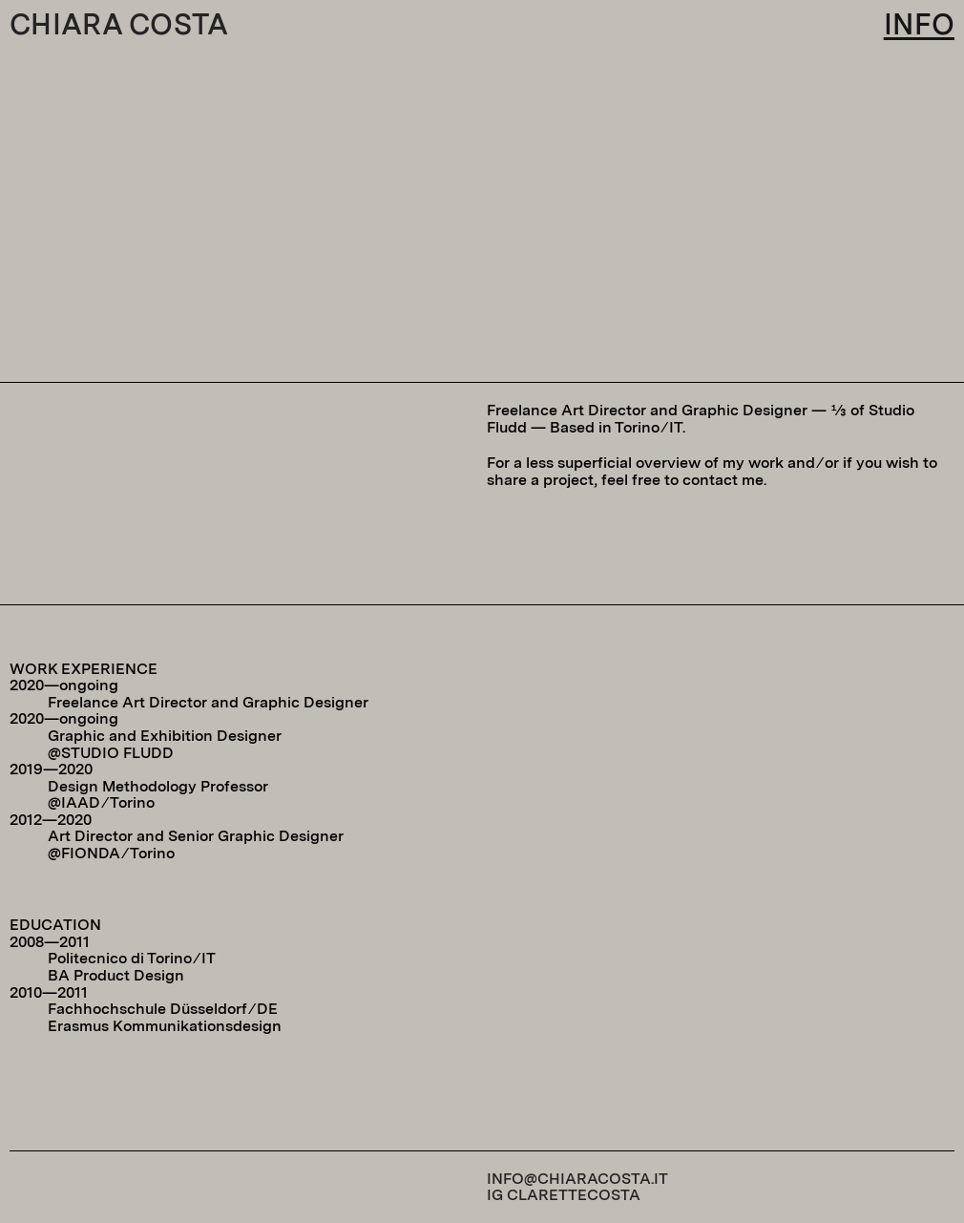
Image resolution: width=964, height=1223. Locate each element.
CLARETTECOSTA (573, 1195)
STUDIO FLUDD (117, 753)
